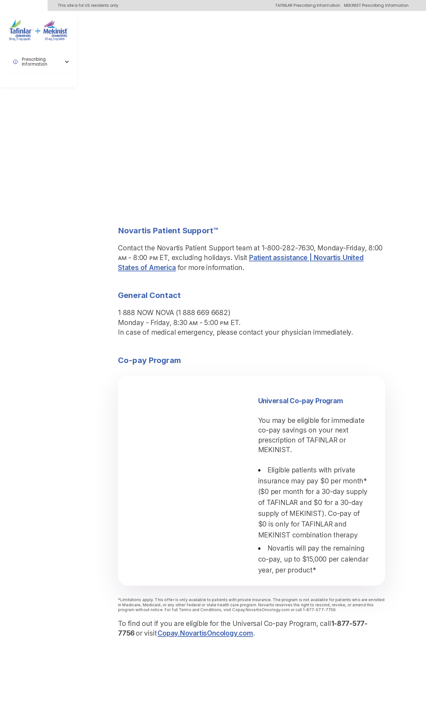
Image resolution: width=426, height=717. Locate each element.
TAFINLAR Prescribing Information (307, 5)
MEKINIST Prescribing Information (376, 5)
